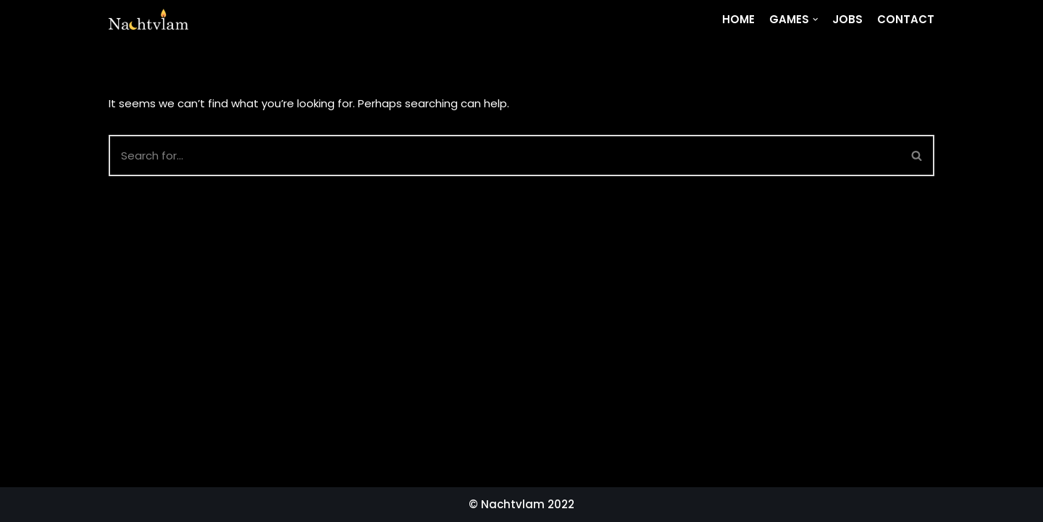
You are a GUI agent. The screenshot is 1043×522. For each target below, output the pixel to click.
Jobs (847, 19)
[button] (916, 155)
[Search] (917, 155)
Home (738, 19)
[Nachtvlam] (148, 19)
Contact (905, 19)
